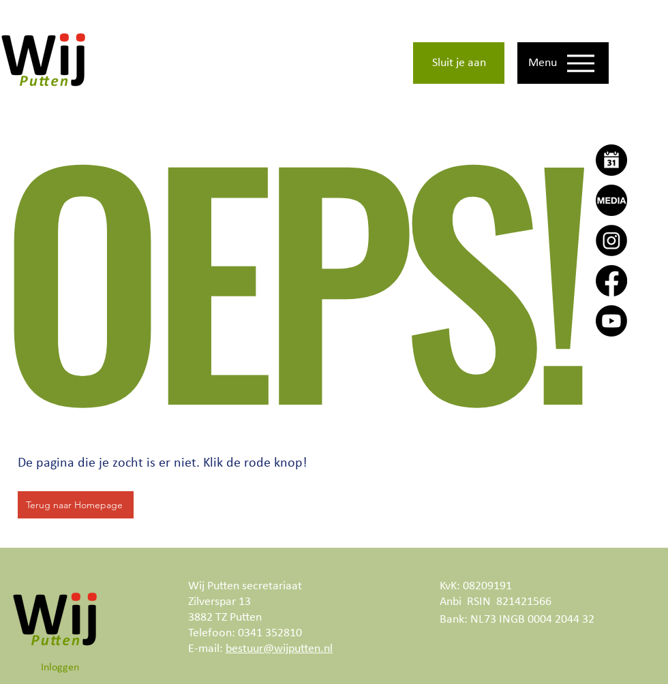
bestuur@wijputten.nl (279, 648)
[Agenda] (611, 160)
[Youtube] (611, 321)
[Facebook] (611, 280)
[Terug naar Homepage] (76, 504)
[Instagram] (611, 240)
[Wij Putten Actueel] (611, 200)
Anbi (450, 601)
